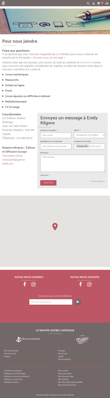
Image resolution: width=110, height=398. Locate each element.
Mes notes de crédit (65, 376)
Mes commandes (64, 373)
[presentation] (55, 312)
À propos (61, 350)
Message (44, 153)
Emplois (7, 356)
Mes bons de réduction (67, 385)
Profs (8, 91)
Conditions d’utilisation (13, 370)
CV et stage (12, 107)
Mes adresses (63, 379)
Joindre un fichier (82, 141)
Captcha (44, 175)
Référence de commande (51, 141)
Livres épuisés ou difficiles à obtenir (27, 96)
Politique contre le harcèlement (16, 376)
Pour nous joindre (11, 350)
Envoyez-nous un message (48, 57)
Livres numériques (16, 75)
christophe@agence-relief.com (14, 161)
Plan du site (62, 353)
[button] (55, 226)
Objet (76, 130)
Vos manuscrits (10, 353)
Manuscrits (12, 80)
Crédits (61, 356)
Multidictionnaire (16, 102)
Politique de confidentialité (14, 373)
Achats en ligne (14, 86)
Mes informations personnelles (70, 382)
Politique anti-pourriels (13, 379)
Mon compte (63, 370)
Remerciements (64, 359)
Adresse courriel (48, 130)
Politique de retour (11, 382)
